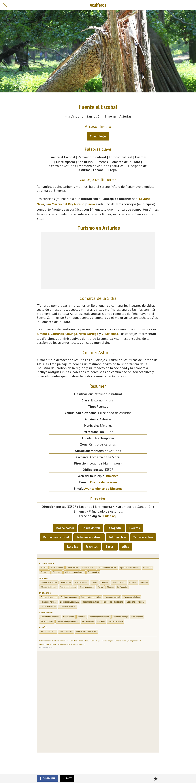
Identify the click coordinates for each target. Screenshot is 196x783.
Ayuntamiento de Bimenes (103, 488)
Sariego (92, 334)
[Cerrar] (5, 5)
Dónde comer (65, 528)
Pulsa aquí (111, 516)
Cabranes (57, 334)
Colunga (71, 334)
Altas (125, 546)
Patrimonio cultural (56, 537)
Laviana (144, 199)
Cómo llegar (98, 136)
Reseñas (72, 546)
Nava (40, 204)
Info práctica (117, 537)
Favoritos (92, 546)
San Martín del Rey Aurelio (64, 204)
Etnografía (115, 528)
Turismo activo (143, 537)
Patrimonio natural (89, 537)
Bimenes (43, 334)
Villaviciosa (110, 334)
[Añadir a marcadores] (155, 778)
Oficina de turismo (103, 482)
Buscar (110, 546)
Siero (91, 204)
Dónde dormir (91, 528)
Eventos (134, 528)
